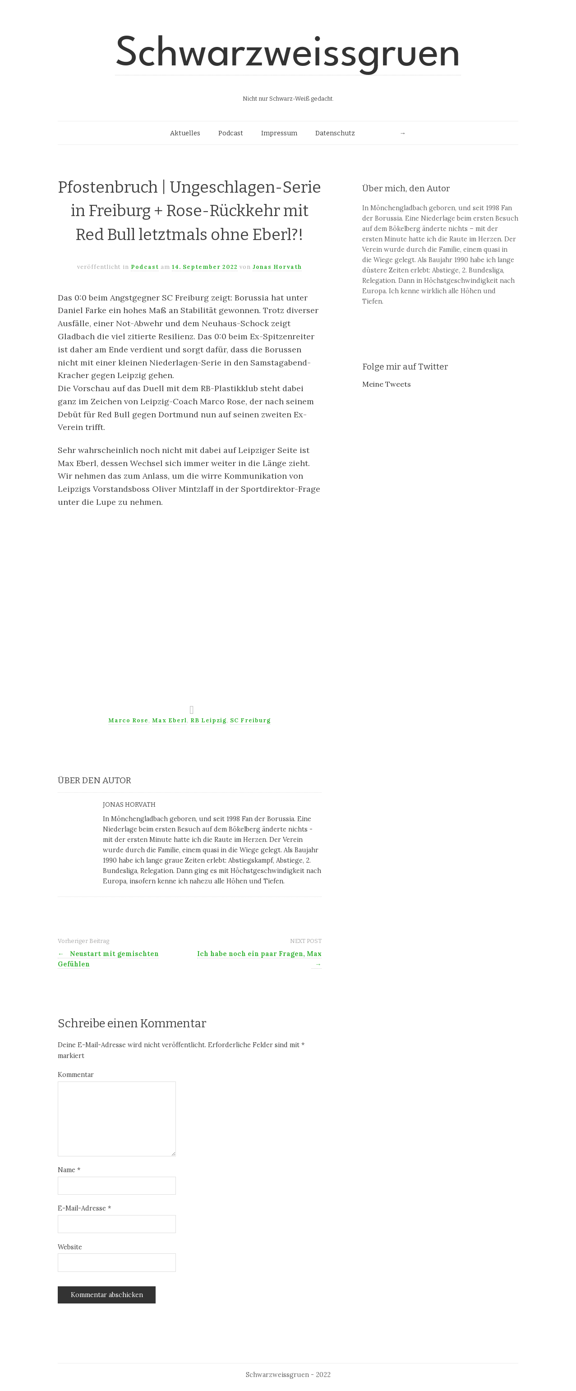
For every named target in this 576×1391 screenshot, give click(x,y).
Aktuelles (185, 133)
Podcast (230, 133)
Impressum (279, 133)
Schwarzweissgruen (288, 55)
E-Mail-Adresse (84, 1208)
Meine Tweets (386, 383)
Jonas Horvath (277, 267)
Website (70, 1247)
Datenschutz (335, 133)
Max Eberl (169, 720)
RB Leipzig (208, 720)
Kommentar (76, 1075)
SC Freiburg (250, 720)
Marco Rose (128, 720)
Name (69, 1170)
